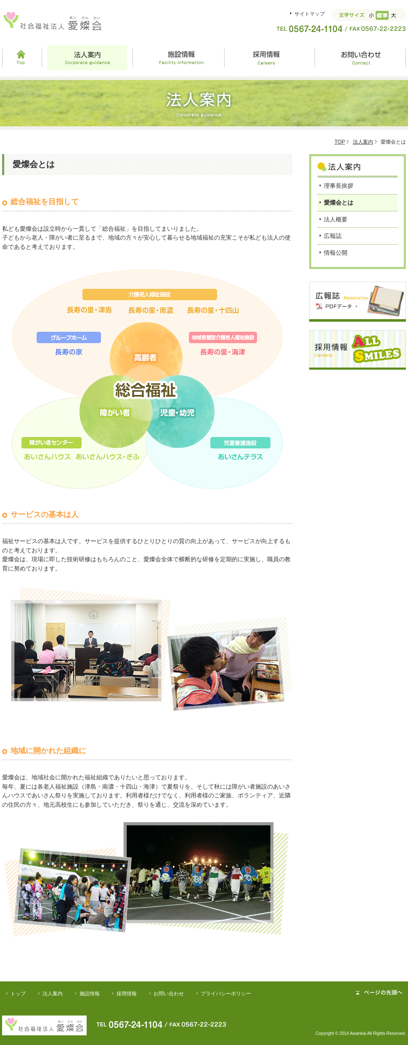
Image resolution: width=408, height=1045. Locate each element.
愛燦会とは (338, 202)
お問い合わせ (360, 57)
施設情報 (178, 57)
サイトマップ (309, 14)
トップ (18, 994)
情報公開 (335, 252)
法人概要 (335, 219)
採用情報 (269, 57)
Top (22, 57)
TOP (339, 142)
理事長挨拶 (338, 185)
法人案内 (87, 57)
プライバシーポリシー (226, 994)
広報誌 (333, 235)
